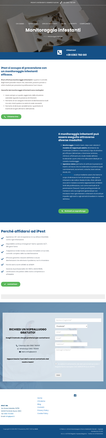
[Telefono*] (69, 344)
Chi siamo (41, 401)
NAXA (36, 429)
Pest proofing (68, 175)
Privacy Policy (43, 410)
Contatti (40, 407)
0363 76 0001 (8, 414)
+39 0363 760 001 (68, 2)
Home (45, 36)
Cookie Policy (42, 413)
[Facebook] (75, 395)
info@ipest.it (10, 416)
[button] (24, 24)
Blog (39, 404)
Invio (58, 375)
